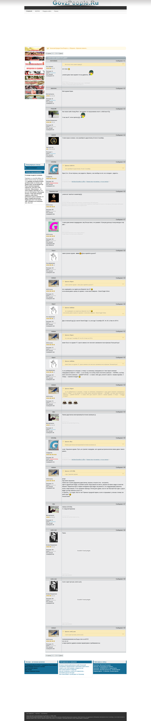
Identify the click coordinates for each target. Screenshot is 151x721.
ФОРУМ (37, 11)
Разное (56, 11)
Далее (61, 53)
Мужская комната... (81, 48)
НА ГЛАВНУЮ (30, 713)
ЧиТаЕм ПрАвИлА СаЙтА (79, 181)
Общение (72, 48)
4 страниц (48, 53)
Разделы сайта (47, 11)
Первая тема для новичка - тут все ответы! (97, 181)
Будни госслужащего (31, 167)
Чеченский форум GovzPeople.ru (59, 48)
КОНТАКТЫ (44, 713)
